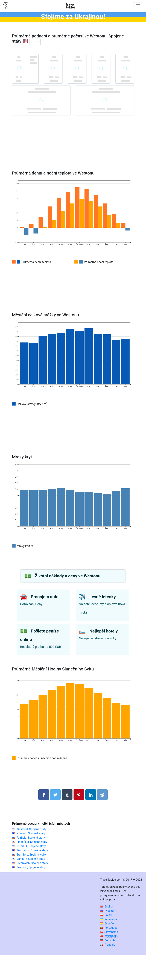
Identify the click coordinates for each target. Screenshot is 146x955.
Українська (109, 919)
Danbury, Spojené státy (30, 859)
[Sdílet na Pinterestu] (79, 794)
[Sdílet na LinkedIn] (90, 794)
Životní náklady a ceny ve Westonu (67, 575)
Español (107, 923)
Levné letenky (102, 596)
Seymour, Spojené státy (31, 867)
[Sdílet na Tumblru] (67, 794)
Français (107, 944)
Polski (106, 915)
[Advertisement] (73, 148)
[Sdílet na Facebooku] (43, 794)
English (107, 906)
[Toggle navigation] (138, 5)
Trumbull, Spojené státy (31, 846)
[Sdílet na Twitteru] (55, 794)
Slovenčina (109, 932)
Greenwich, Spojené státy (32, 863)
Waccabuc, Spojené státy (32, 850)
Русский (107, 910)
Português (109, 927)
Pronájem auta (45, 596)
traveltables (71, 5)
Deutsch (107, 940)
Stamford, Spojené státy (31, 854)
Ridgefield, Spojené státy (31, 842)
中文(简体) (109, 936)
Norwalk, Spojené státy (30, 833)
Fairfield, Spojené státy (30, 837)
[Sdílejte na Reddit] (102, 794)
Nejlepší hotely (103, 631)
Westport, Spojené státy (31, 829)
